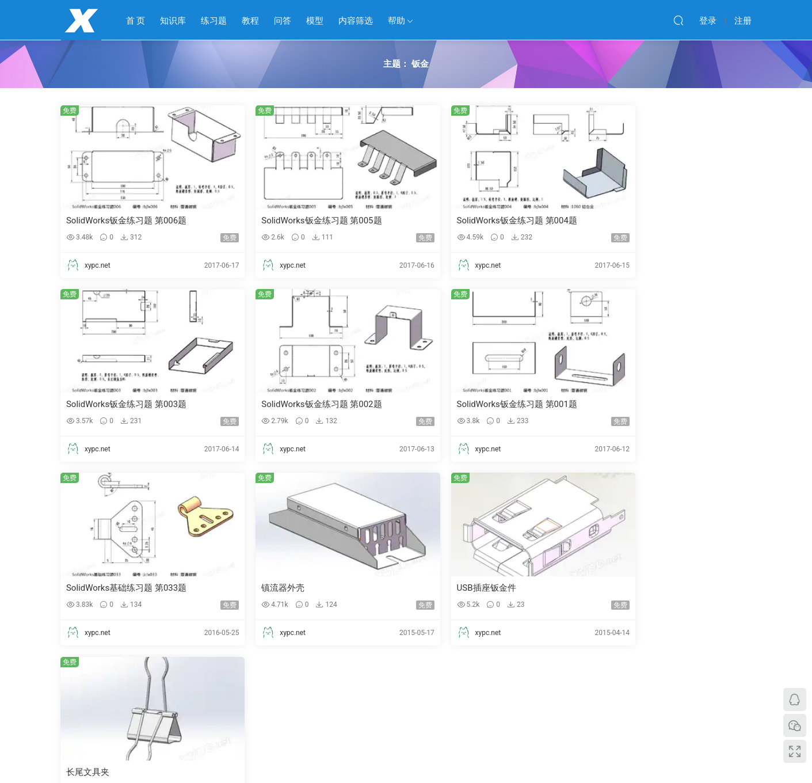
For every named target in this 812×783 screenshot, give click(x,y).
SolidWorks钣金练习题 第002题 (127, 405)
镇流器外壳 (614, 405)
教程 (250, 21)
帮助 (396, 21)
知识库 (173, 21)
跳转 (497, 678)
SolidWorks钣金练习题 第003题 (653, 220)
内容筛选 (355, 21)
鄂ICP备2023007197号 (455, 744)
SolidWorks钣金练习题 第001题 (302, 405)
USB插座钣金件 (96, 589)
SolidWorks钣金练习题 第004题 (478, 220)
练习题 (214, 21)
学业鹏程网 (81, 20)
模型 (314, 21)
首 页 (136, 21)
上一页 (322, 678)
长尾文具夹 (263, 589)
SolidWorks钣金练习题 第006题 (127, 220)
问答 (282, 21)
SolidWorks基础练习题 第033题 (478, 405)
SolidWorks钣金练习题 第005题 (302, 220)
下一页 (439, 678)
